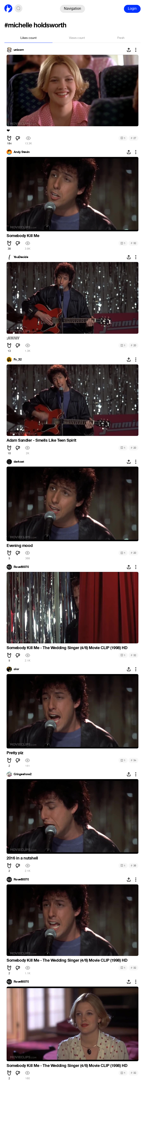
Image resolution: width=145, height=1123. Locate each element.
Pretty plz (15, 753)
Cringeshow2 (23, 774)
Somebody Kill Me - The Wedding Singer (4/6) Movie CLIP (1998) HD (67, 647)
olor (16, 669)
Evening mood (20, 545)
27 (133, 138)
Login (132, 8)
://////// (13, 338)
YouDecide (21, 257)
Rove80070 (21, 567)
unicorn (19, 49)
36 (133, 865)
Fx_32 (18, 359)
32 (133, 243)
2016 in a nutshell (22, 858)
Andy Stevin (22, 152)
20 (133, 345)
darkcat (19, 461)
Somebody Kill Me (23, 235)
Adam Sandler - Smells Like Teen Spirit (41, 440)
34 (133, 760)
